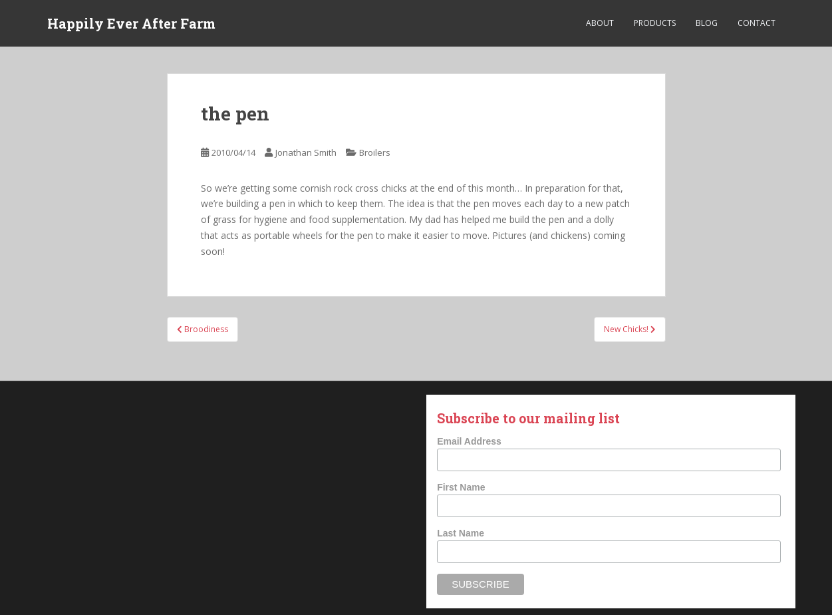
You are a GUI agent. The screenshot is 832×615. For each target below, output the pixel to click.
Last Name (460, 533)
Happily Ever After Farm (131, 23)
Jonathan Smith (306, 152)
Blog (707, 23)
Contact (756, 23)
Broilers (374, 152)
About (600, 23)
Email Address (469, 441)
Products (655, 23)
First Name (461, 487)
